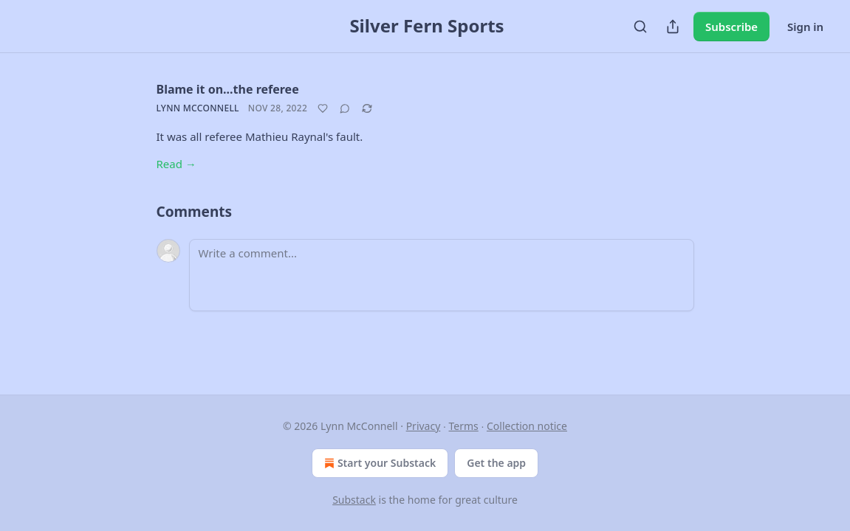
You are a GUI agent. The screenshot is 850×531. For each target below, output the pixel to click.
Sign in (805, 26)
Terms (464, 426)
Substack (354, 500)
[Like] (322, 108)
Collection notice (527, 426)
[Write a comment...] (441, 275)
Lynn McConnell (198, 108)
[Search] (640, 26)
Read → (176, 163)
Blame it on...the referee (228, 89)
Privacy (423, 426)
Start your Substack (378, 463)
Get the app (496, 463)
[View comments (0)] (344, 108)
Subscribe (731, 26)
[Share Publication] (673, 26)
